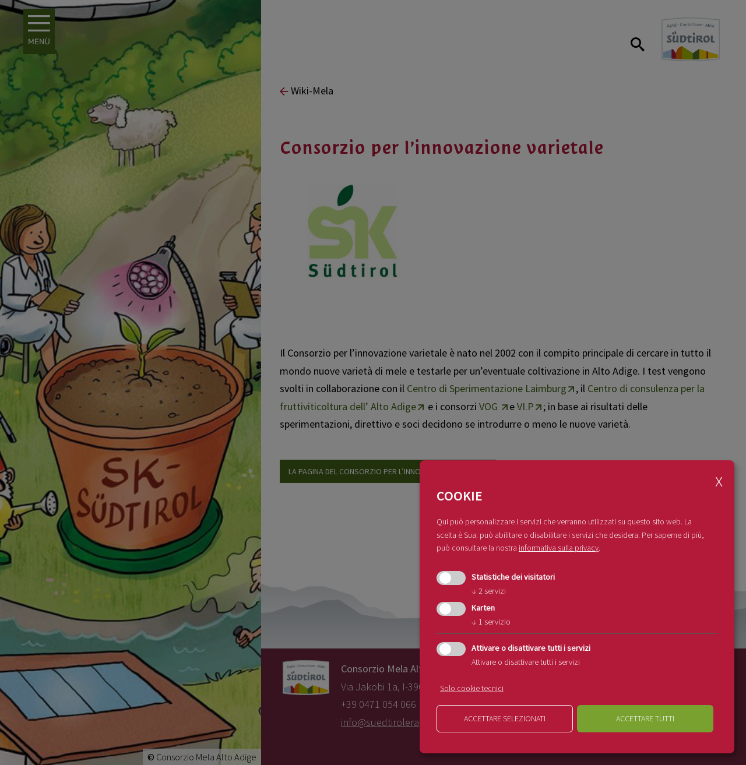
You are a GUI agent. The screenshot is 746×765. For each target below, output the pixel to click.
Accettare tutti (645, 718)
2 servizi (488, 591)
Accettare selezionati (505, 718)
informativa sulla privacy (559, 547)
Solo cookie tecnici (472, 688)
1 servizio (491, 621)
